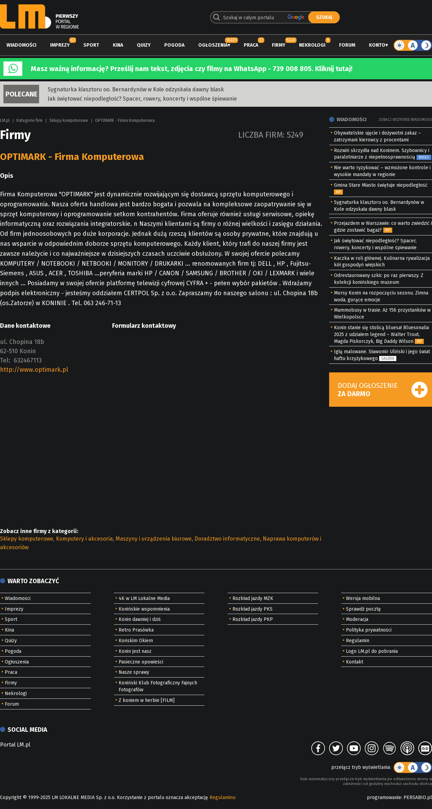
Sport (91, 45)
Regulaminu (222, 797)
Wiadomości (21, 45)
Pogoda (174, 45)
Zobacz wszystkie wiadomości (405, 120)
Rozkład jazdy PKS (252, 609)
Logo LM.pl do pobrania (372, 651)
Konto (377, 45)
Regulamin (357, 641)
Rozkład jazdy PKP (252, 619)
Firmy (278, 45)
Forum (347, 45)
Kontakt (354, 662)
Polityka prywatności (369, 630)
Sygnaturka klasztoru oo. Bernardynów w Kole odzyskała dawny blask (136, 89)
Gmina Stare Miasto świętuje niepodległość (381, 185)
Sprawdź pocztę (363, 609)
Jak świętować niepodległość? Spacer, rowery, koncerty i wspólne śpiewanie (142, 98)
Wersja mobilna (363, 598)
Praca (251, 45)
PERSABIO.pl (418, 797)
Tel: (5, 360)
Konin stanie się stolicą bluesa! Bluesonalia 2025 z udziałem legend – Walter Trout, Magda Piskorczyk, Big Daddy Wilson (381, 334)
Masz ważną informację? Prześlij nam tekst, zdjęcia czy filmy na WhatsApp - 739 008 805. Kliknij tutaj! (191, 69)
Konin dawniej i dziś (140, 619)
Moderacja (357, 619)
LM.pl (5, 120)
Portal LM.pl (15, 744)
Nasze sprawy (134, 672)
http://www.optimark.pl (34, 369)
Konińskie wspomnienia (144, 609)
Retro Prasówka (136, 630)
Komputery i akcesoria (84, 538)
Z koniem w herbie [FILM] (147, 700)
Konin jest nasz (135, 651)
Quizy (144, 45)
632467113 (28, 360)
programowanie (384, 797)
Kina (118, 45)
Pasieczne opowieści (141, 662)
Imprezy (60, 45)
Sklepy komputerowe (68, 120)
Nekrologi (312, 45)
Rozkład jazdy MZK (252, 598)
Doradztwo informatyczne (227, 538)
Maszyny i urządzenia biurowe (154, 538)
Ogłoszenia (213, 45)
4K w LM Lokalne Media (144, 598)
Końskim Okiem (136, 641)
